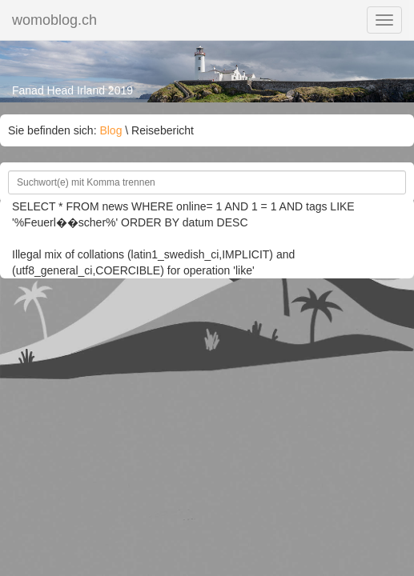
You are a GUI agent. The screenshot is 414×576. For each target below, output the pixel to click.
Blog (110, 130)
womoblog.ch (54, 20)
